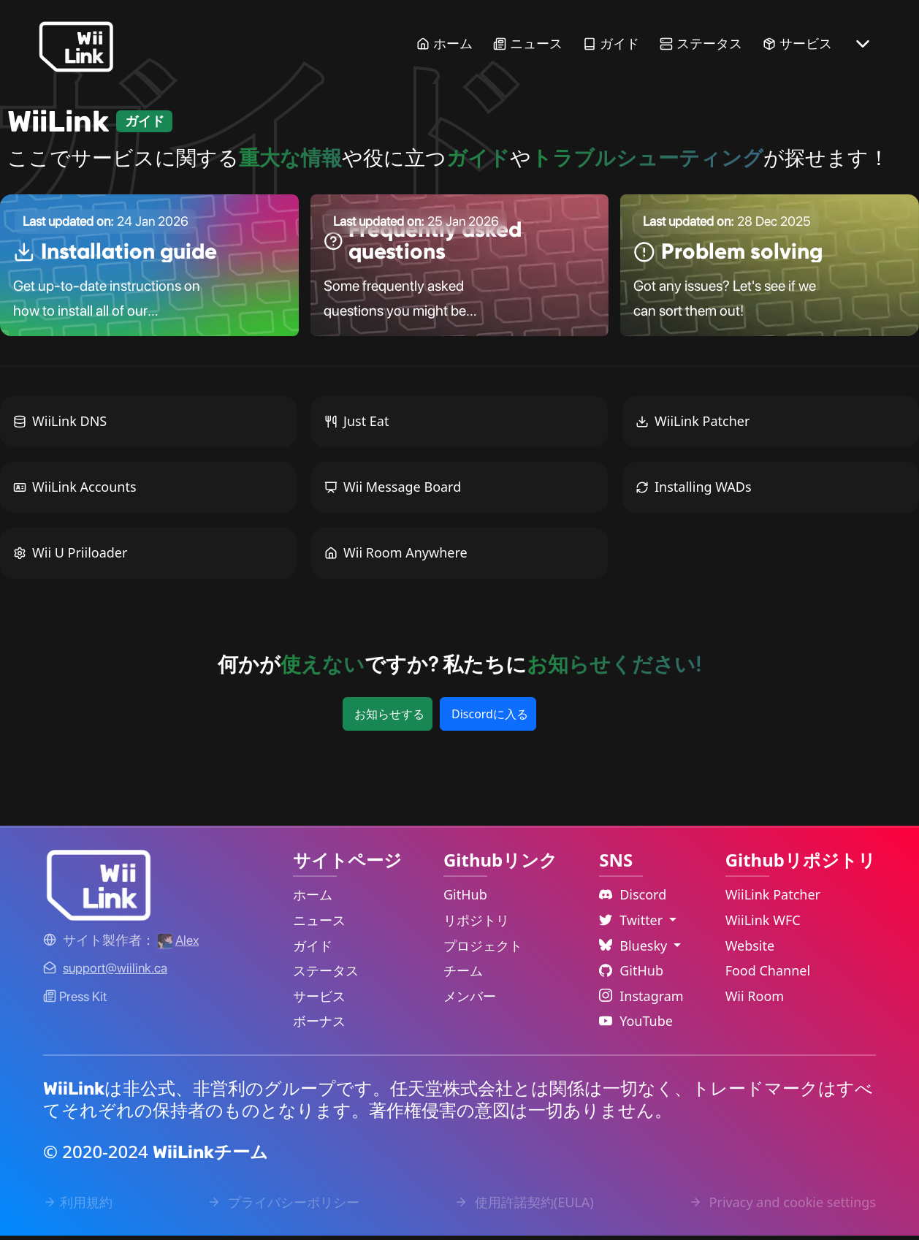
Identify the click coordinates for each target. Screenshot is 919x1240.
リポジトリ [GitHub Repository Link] (476, 924)
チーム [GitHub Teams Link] (463, 975)
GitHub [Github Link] (631, 975)
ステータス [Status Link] (701, 43)
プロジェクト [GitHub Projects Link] (482, 950)
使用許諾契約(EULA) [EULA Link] (524, 1207)
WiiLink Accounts (75, 492)
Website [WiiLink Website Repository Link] (750, 950)
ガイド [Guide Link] (611, 43)
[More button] (862, 43)
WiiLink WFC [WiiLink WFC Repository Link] (763, 924)
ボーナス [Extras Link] (319, 1026)
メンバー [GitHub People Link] (469, 1000)
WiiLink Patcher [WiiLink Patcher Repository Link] (772, 899)
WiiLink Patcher (693, 426)
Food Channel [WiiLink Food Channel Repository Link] (768, 975)
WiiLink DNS (60, 426)
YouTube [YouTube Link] (636, 1026)
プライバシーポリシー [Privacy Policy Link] (283, 1207)
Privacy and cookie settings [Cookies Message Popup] (782, 1207)
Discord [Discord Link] (632, 899)
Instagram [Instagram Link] (641, 1000)
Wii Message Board (392, 492)
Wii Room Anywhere (396, 557)
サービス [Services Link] (797, 43)
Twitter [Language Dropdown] (632, 924)
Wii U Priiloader (70, 557)
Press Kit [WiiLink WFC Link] (75, 1000)
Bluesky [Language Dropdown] (635, 950)
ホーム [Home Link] (444, 43)
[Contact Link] (115, 973)
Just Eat (356, 426)
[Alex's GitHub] (178, 944)
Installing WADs (694, 492)
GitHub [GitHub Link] (465, 899)
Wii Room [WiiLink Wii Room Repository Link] (755, 1000)
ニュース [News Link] (528, 43)
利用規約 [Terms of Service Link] (78, 1207)
